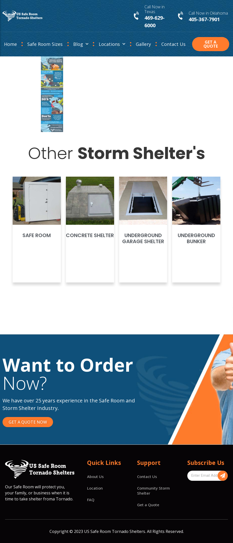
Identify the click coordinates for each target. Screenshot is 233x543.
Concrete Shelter (90, 235)
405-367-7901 (204, 19)
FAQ (90, 499)
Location (95, 488)
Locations (112, 44)
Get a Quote (148, 504)
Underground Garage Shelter (143, 238)
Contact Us (173, 44)
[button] (210, 44)
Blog (80, 44)
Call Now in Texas (154, 9)
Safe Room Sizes (45, 44)
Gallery (143, 44)
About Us (95, 476)
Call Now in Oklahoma (208, 13)
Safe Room (36, 235)
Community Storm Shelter (153, 491)
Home (10, 44)
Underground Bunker (196, 238)
